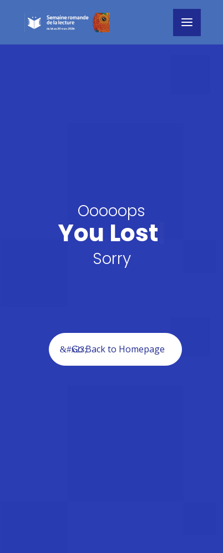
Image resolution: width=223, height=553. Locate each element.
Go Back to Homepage (118, 349)
